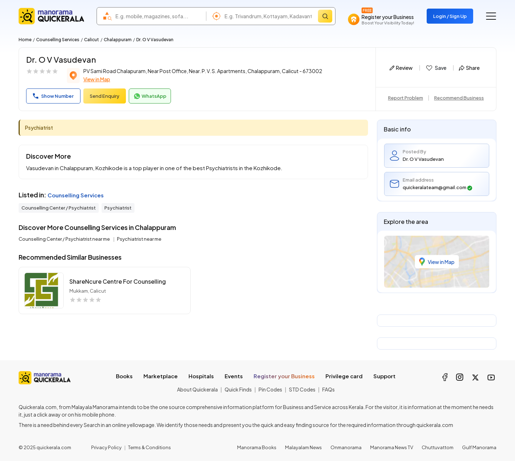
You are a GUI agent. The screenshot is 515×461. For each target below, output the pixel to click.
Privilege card (344, 376)
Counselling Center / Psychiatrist (58, 208)
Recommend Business (459, 98)
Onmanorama (346, 447)
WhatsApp (149, 96)
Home (25, 39)
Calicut (91, 39)
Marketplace (160, 376)
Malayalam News (303, 447)
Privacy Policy (106, 447)
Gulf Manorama (479, 447)
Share (469, 67)
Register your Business (284, 376)
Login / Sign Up (450, 16)
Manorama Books (256, 447)
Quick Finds (238, 389)
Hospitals (201, 376)
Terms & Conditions (149, 447)
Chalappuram (118, 39)
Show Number (53, 96)
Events (234, 376)
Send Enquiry (104, 96)
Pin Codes (270, 389)
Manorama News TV (391, 447)
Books (124, 376)
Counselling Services (57, 39)
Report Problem (405, 98)
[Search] (325, 16)
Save (435, 68)
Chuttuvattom (437, 447)
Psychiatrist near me (139, 239)
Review (401, 67)
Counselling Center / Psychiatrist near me (65, 239)
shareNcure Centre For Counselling (117, 281)
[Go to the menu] (491, 16)
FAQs (328, 389)
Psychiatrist (118, 208)
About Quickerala (197, 389)
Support (384, 376)
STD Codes (302, 389)
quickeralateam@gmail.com (437, 187)
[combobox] (159, 16)
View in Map (96, 79)
